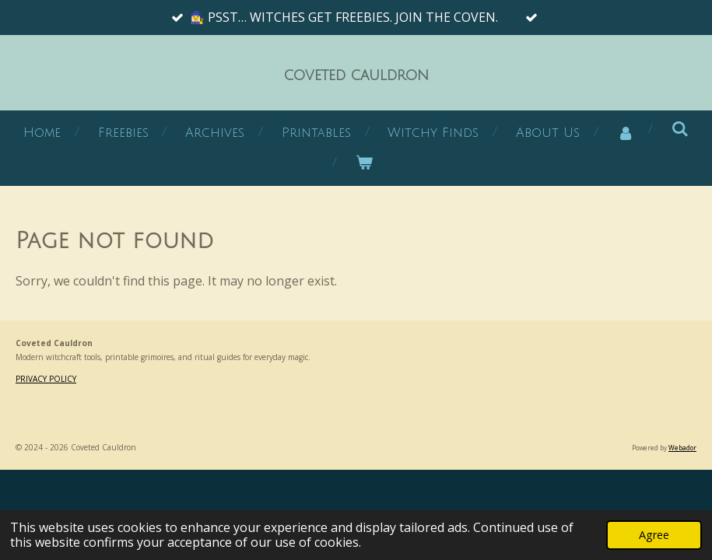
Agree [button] (654, 534)
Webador (682, 447)
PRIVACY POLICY (46, 378)
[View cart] (364, 163)
